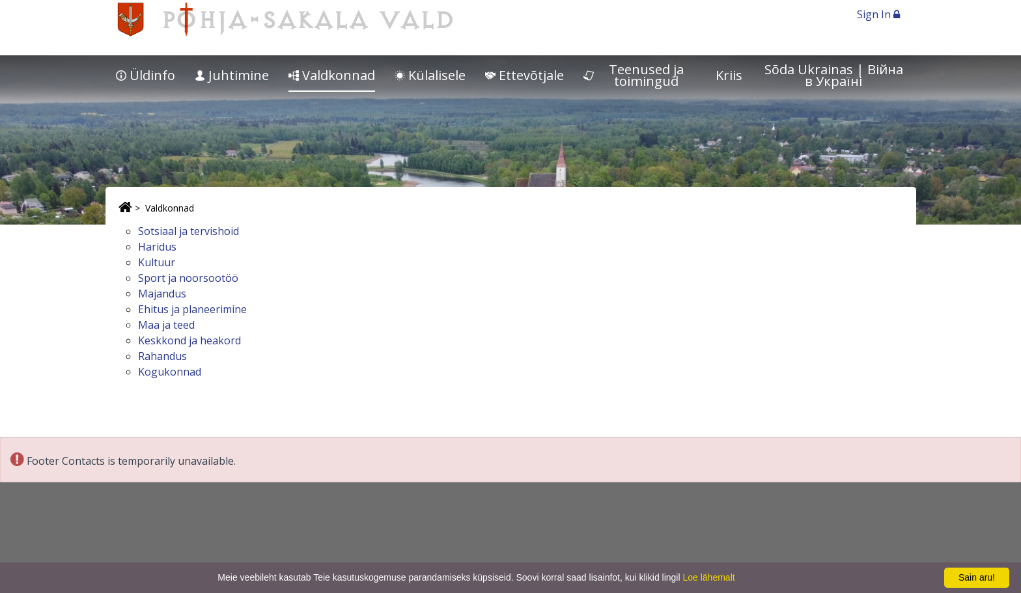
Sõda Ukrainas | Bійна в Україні (833, 75)
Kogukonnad (169, 372)
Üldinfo (145, 75)
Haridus (157, 247)
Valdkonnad (331, 75)
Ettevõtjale (524, 75)
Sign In (878, 14)
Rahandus (162, 356)
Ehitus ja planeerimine (192, 309)
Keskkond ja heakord (189, 340)
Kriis (729, 75)
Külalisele (430, 75)
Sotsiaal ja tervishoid (188, 231)
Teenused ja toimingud (633, 75)
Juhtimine (232, 75)
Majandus (162, 293)
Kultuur (156, 262)
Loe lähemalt (708, 577)
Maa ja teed (166, 325)
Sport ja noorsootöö (188, 278)
